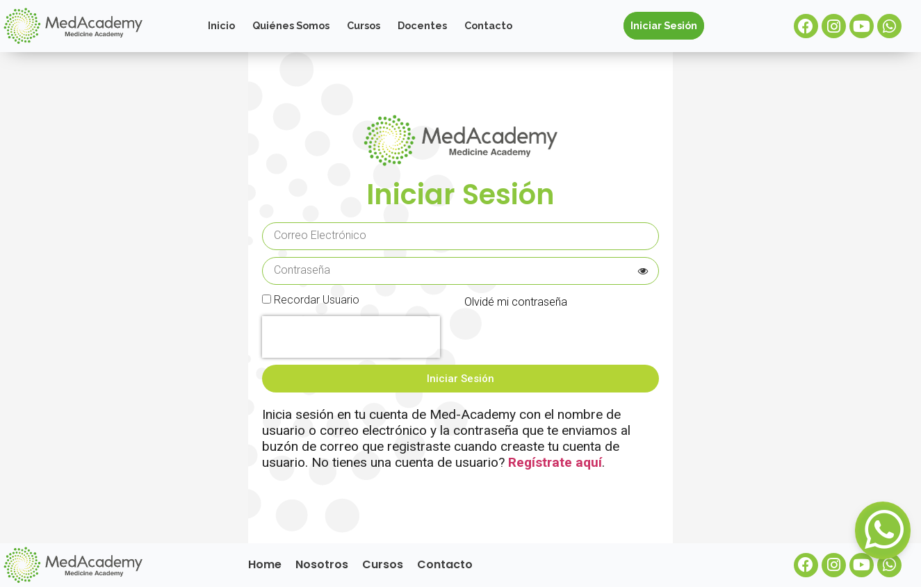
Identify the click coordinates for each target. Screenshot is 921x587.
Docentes (422, 25)
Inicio (221, 25)
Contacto (488, 25)
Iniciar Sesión (663, 25)
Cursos (363, 25)
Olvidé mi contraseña (515, 301)
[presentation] (351, 337)
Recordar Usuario (316, 300)
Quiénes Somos (290, 25)
